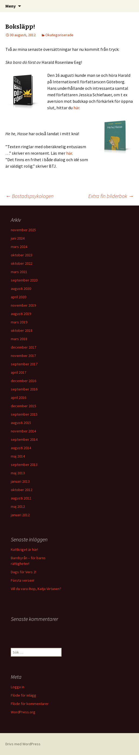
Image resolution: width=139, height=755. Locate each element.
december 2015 (23, 405)
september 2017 (24, 364)
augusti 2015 (21, 422)
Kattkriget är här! (24, 549)
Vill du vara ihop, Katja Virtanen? (36, 588)
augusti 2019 (21, 313)
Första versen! (22, 580)
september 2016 (24, 389)
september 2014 (24, 439)
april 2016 (18, 397)
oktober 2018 (21, 330)
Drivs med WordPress (22, 743)
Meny (10, 6)
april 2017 (18, 372)
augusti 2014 (21, 447)
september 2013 (24, 464)
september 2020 (24, 280)
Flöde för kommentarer (30, 703)
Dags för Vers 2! (23, 571)
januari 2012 (20, 514)
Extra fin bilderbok (111, 196)
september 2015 (24, 414)
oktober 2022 (21, 263)
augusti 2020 (21, 288)
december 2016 (23, 380)
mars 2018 (19, 338)
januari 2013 (20, 481)
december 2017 (23, 347)
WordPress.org (23, 712)
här (76, 107)
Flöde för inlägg (23, 695)
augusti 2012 (21, 498)
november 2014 (23, 431)
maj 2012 (18, 506)
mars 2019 (19, 322)
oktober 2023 (21, 255)
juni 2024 (18, 238)
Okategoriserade (59, 34)
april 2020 (18, 296)
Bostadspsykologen (29, 196)
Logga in (17, 686)
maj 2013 (18, 473)
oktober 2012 (21, 489)
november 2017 (23, 355)
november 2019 (23, 305)
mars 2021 (19, 271)
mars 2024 (19, 246)
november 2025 (23, 229)
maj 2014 (18, 456)
